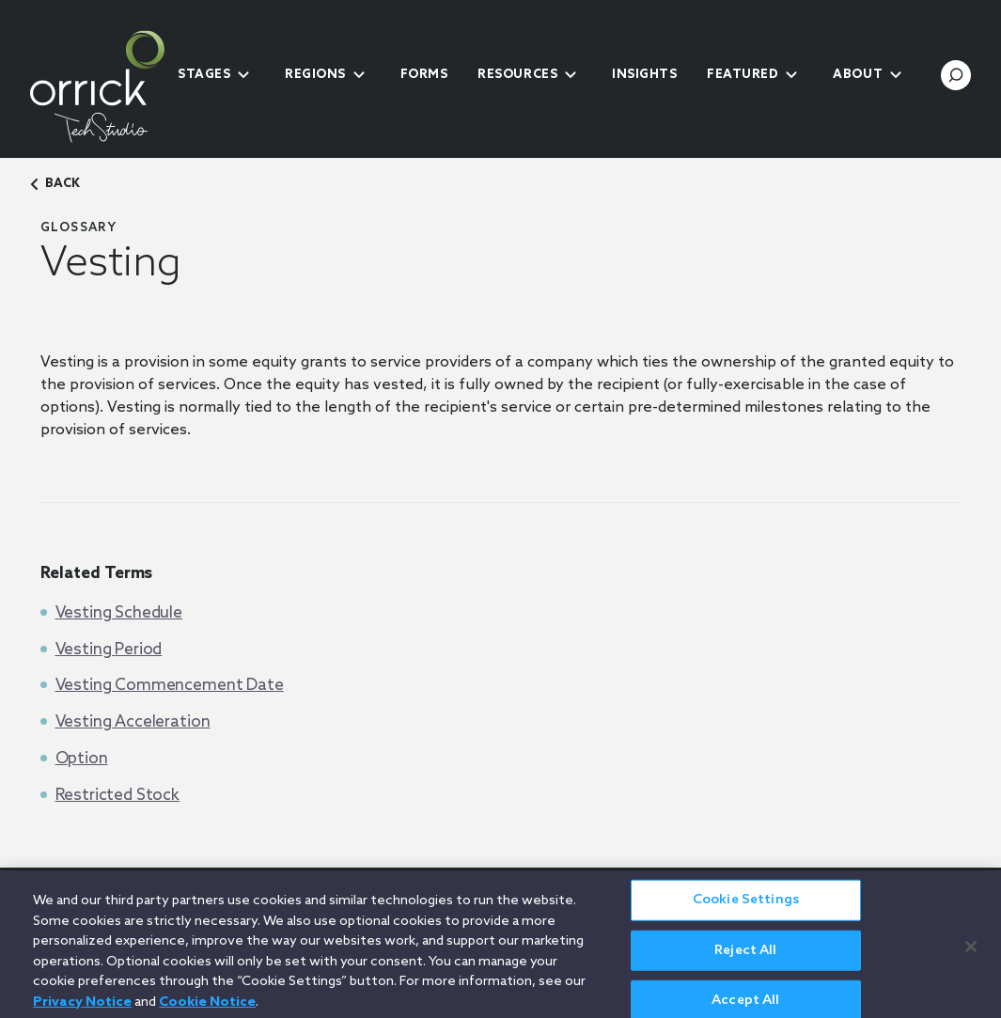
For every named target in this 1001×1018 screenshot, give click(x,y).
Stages (204, 75)
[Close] (971, 953)
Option (81, 759)
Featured (742, 75)
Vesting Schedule (119, 613)
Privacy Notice (82, 1008)
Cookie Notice (207, 1008)
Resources (517, 75)
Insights (644, 75)
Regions (315, 75)
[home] (97, 86)
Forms (424, 75)
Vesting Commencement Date (169, 686)
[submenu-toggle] (243, 75)
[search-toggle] (956, 75)
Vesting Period (109, 650)
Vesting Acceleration (133, 722)
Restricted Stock (117, 796)
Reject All (745, 956)
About (858, 75)
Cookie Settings (746, 906)
